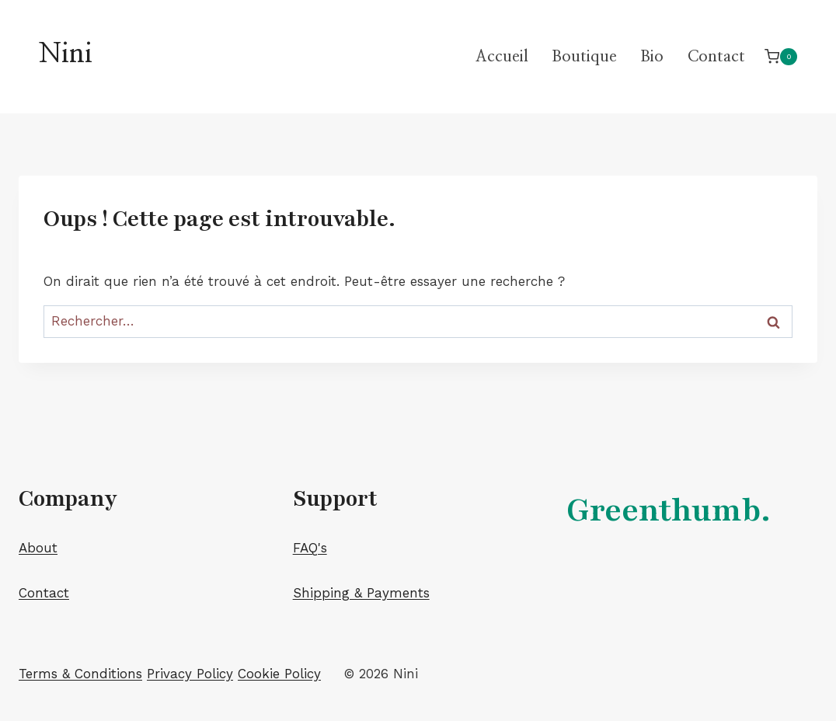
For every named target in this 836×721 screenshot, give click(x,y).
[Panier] (781, 56)
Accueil (501, 56)
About (38, 548)
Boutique (584, 56)
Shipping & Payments (361, 593)
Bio (652, 56)
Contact (716, 56)
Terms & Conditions (80, 673)
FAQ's (310, 548)
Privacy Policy (190, 673)
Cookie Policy (279, 673)
